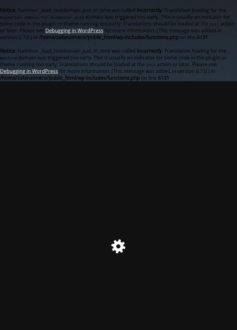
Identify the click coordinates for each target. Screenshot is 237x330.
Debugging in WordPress (74, 30)
